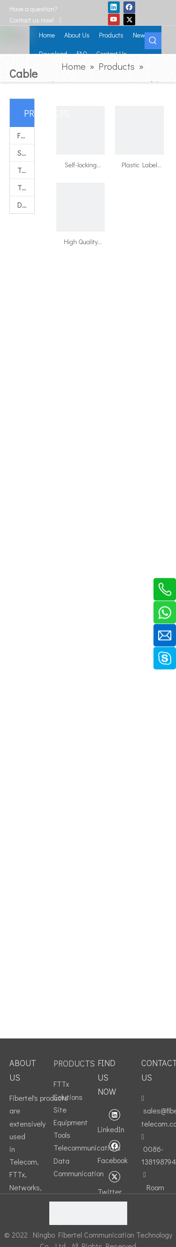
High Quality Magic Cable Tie (81, 242)
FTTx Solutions (25, 135)
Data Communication (25, 204)
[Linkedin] (114, 7)
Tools (25, 170)
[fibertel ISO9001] (88, 1213)
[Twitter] (129, 19)
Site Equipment (25, 152)
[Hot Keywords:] (153, 40)
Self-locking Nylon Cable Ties (81, 165)
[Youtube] (114, 19)
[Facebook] (129, 7)
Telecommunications (25, 187)
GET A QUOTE (162, 11)
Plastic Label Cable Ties (139, 165)
